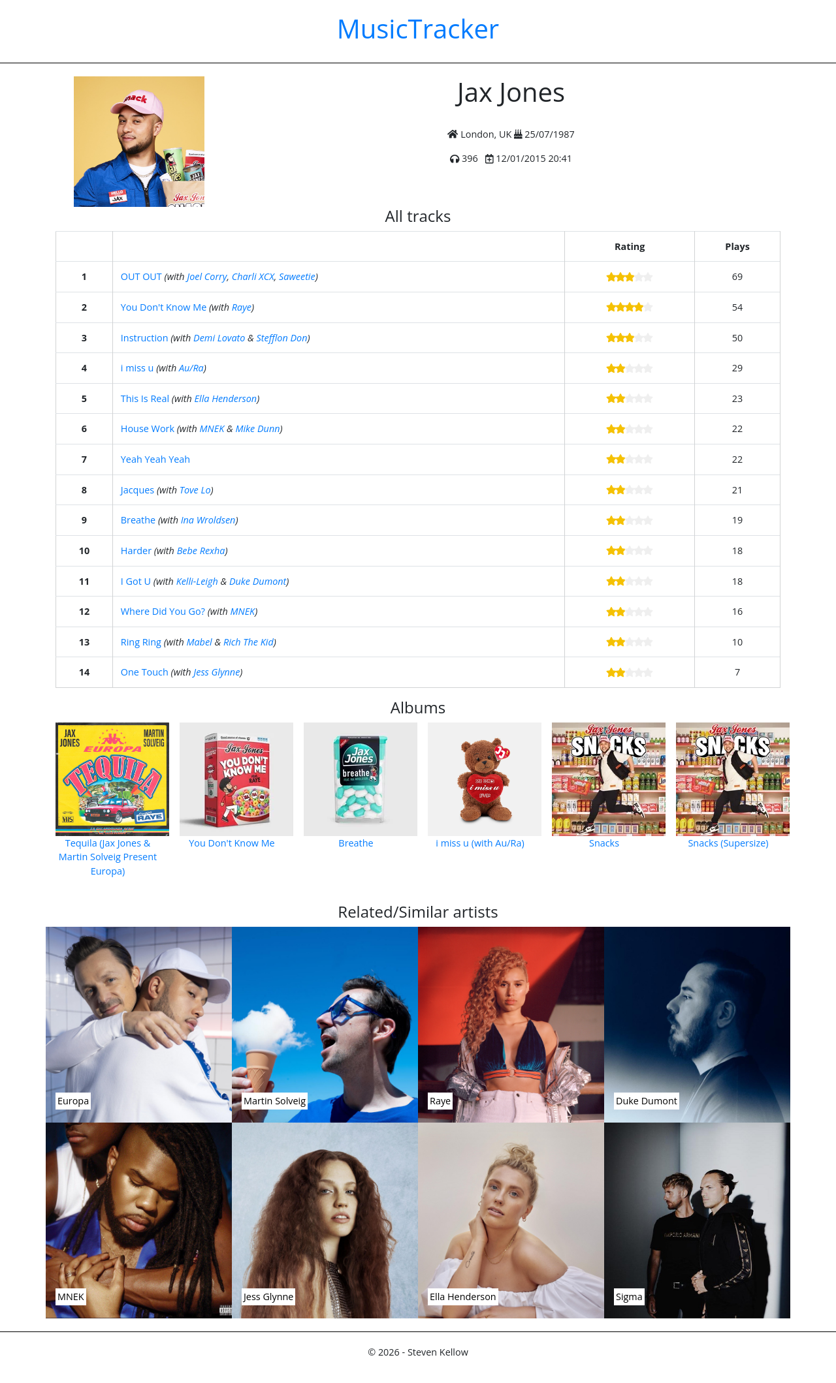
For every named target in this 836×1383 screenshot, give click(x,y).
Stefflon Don (282, 338)
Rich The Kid (248, 642)
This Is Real (145, 398)
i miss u (137, 368)
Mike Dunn (257, 428)
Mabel (199, 642)
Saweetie (297, 276)
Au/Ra (191, 368)
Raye (241, 307)
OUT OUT (141, 276)
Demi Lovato (219, 338)
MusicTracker (418, 28)
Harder (136, 550)
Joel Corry (207, 276)
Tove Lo (195, 490)
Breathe (138, 520)
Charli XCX (253, 276)
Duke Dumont (257, 581)
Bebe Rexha (201, 550)
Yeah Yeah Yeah (155, 459)
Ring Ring (141, 642)
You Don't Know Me (163, 307)
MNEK (212, 428)
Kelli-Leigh (197, 581)
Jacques (137, 490)
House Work (147, 428)
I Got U (136, 581)
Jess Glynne (216, 672)
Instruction (145, 338)
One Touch (145, 672)
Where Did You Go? (163, 611)
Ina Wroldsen (208, 520)
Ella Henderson (226, 398)
